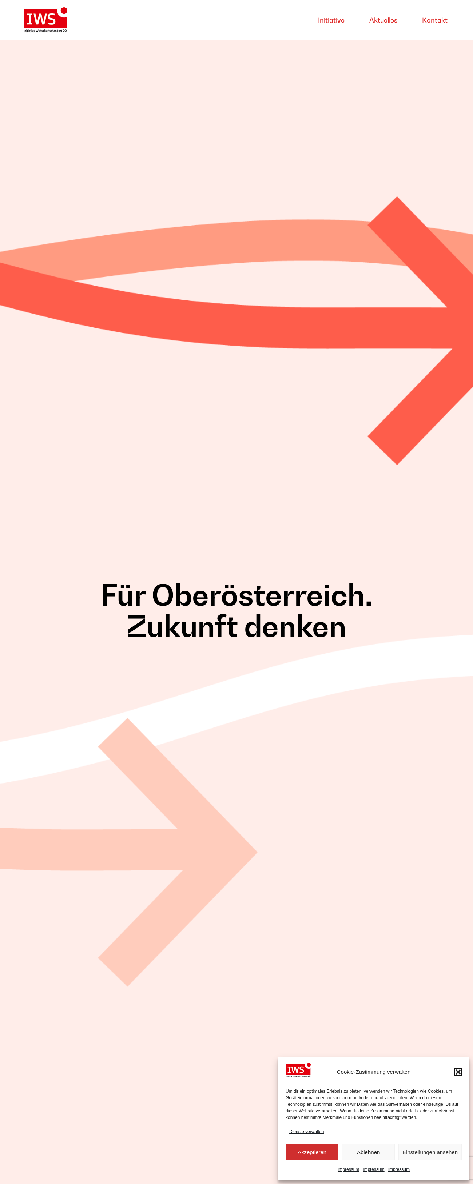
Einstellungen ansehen (430, 1152)
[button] (458, 1072)
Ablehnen (368, 1152)
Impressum (348, 1169)
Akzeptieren (312, 1152)
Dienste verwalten (306, 1131)
